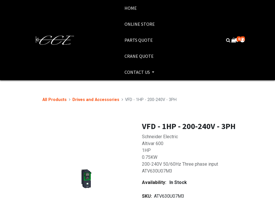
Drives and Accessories (95, 99)
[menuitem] (139, 8)
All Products (54, 99)
